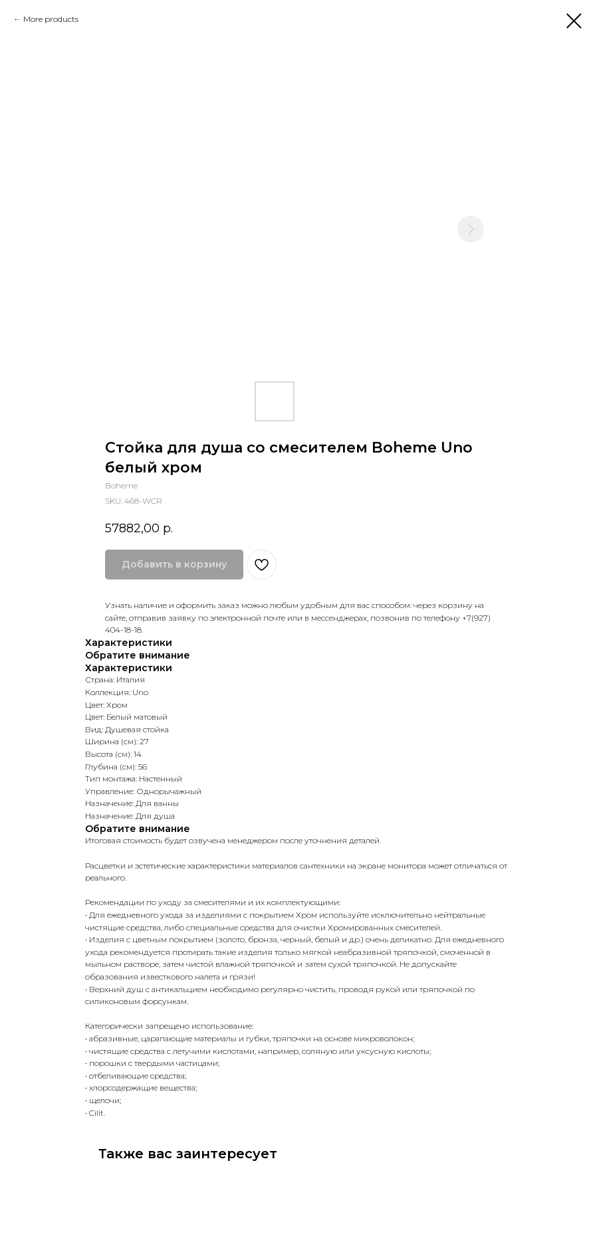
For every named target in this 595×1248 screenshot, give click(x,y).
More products (50, 19)
